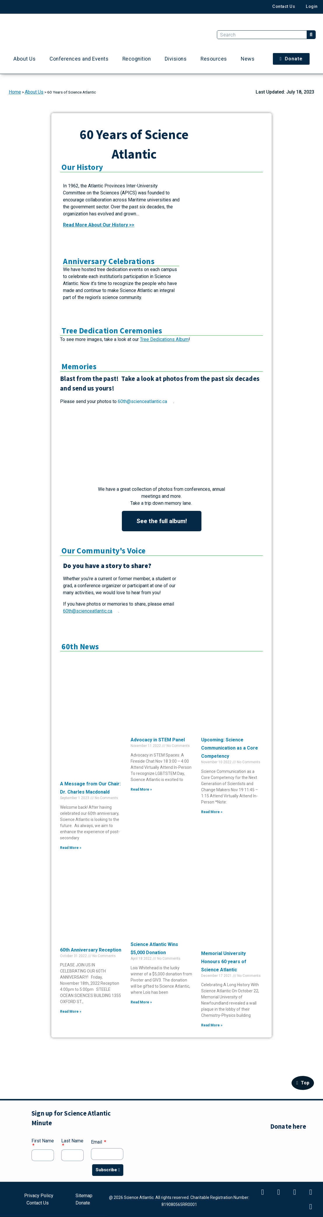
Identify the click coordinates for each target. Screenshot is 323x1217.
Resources (214, 59)
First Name (42, 1141)
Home (15, 92)
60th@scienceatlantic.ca (142, 401)
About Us (24, 59)
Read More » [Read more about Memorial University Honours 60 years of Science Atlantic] (211, 1025)
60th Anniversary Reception (90, 950)
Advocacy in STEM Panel (158, 740)
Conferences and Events (79, 59)
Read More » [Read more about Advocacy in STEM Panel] (141, 789)
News (247, 59)
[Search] (311, 35)
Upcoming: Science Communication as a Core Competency (229, 748)
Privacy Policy (38, 1196)
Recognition (136, 59)
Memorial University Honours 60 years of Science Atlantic (223, 961)
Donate (83, 1202)
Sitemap (84, 1196)
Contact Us (282, 6)
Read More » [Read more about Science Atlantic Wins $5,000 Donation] (141, 1002)
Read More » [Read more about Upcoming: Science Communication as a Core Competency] (211, 812)
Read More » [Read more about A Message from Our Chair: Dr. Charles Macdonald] (70, 848)
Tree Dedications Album (164, 339)
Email (97, 1142)
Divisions (176, 59)
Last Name (72, 1141)
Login (311, 6)
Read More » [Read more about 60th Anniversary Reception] (70, 1012)
